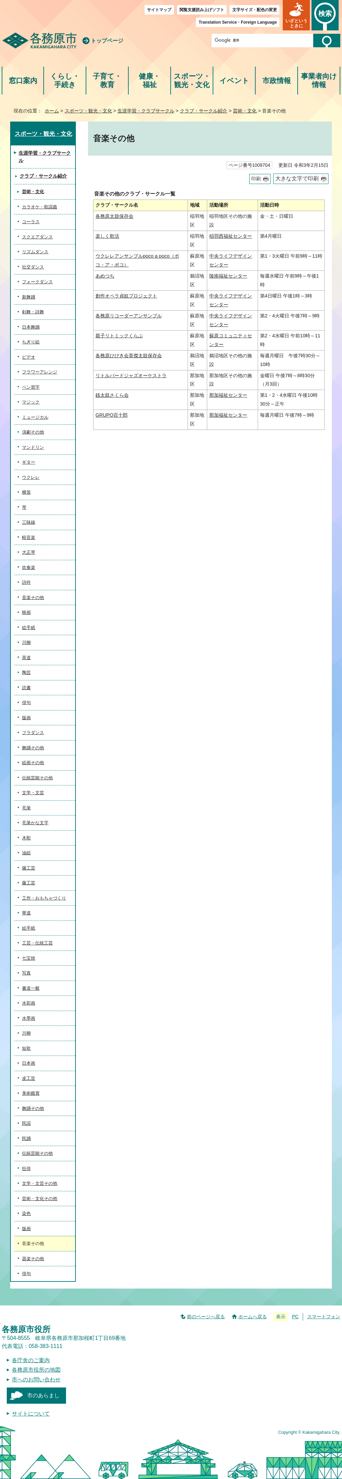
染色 (26, 1213)
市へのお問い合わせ (36, 1379)
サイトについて (31, 1414)
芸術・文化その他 (39, 1198)
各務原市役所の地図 (36, 1370)
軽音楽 (28, 537)
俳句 (26, 702)
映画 (26, 612)
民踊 (26, 1138)
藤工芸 (28, 882)
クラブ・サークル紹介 (203, 110)
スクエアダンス (37, 236)
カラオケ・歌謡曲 (39, 206)
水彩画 (28, 1003)
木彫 (26, 837)
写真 (26, 973)
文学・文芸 (33, 792)
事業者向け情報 (319, 80)
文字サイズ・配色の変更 (254, 9)
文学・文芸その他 (39, 1183)
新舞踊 (28, 297)
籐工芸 (28, 868)
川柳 (26, 642)
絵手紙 (28, 627)
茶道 (26, 657)
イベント (234, 80)
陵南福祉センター (228, 276)
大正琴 (28, 552)
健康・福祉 (149, 80)
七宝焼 (28, 958)
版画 (26, 717)
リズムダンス (35, 251)
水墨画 (28, 1018)
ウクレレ (31, 477)
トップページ (107, 41)
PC (295, 1316)
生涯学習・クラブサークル (145, 110)
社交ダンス (33, 266)
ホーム (52, 110)
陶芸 (26, 672)
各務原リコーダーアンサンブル (128, 315)
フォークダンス (37, 281)
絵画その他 (33, 762)
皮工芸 (28, 1078)
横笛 (26, 492)
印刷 (256, 178)
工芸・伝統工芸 (37, 942)
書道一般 (31, 988)
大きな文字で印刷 (297, 178)
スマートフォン (323, 1316)
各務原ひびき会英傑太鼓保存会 (128, 355)
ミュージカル (35, 417)
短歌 (26, 1048)
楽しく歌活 (107, 236)
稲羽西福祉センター (230, 236)
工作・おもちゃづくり (44, 898)
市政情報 (276, 80)
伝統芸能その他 (37, 777)
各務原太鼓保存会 (114, 216)
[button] (296, 15)
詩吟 (26, 582)
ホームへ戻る (252, 1316)
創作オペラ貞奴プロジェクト (126, 296)
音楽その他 (33, 597)
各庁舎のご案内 (31, 1360)
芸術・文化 (245, 110)
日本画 (28, 1063)
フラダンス (33, 732)
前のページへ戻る (206, 1316)
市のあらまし (43, 1395)
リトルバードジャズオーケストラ (131, 375)
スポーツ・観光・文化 (192, 80)
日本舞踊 (31, 327)
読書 (26, 687)
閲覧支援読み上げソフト (201, 9)
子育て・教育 (107, 80)
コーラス (31, 221)
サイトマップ (159, 9)
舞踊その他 (33, 747)
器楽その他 (33, 1258)
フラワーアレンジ (39, 371)
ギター (28, 462)
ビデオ (28, 357)
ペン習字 (31, 387)
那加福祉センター (228, 395)
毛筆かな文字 (35, 822)
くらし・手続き (65, 80)
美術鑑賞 (31, 1093)
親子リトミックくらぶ (119, 335)
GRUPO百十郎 (111, 415)
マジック (31, 402)
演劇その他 (33, 432)
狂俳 (26, 1168)
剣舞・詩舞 (33, 311)
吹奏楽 (28, 567)
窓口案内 (23, 80)
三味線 (28, 522)
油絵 (26, 852)
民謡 (26, 1123)
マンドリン (33, 447)
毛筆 (26, 807)
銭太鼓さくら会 (112, 395)
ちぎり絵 (31, 341)
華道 (26, 912)
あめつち (104, 276)
